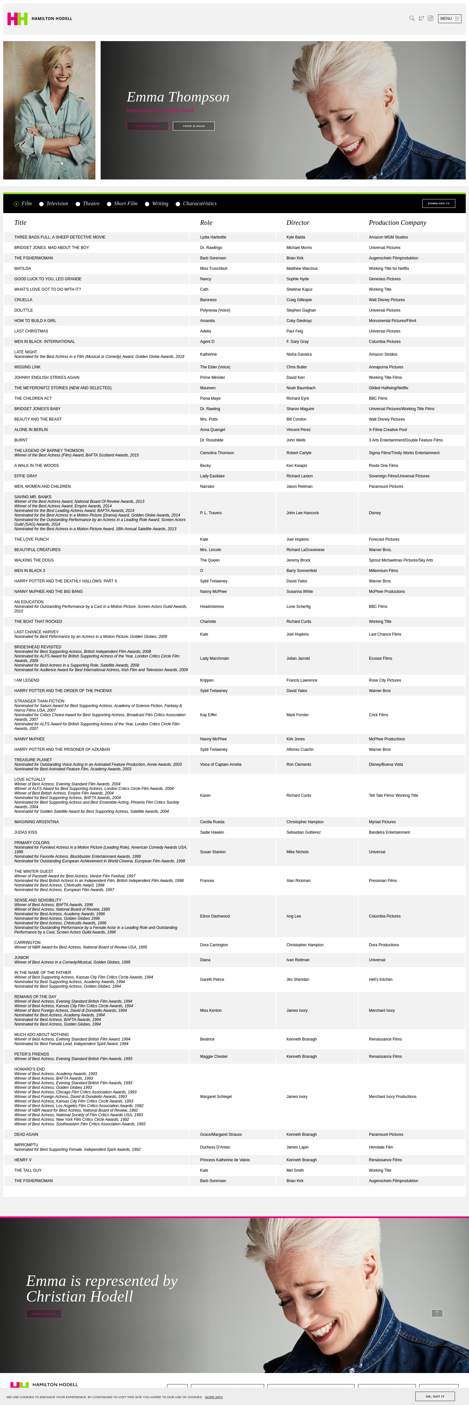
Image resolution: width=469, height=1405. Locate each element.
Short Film (121, 204)
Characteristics (196, 204)
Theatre (87, 204)
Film (23, 204)
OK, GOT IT (435, 1396)
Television (53, 204)
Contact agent (147, 126)
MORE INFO (214, 1397)
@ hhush (194, 126)
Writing (156, 204)
